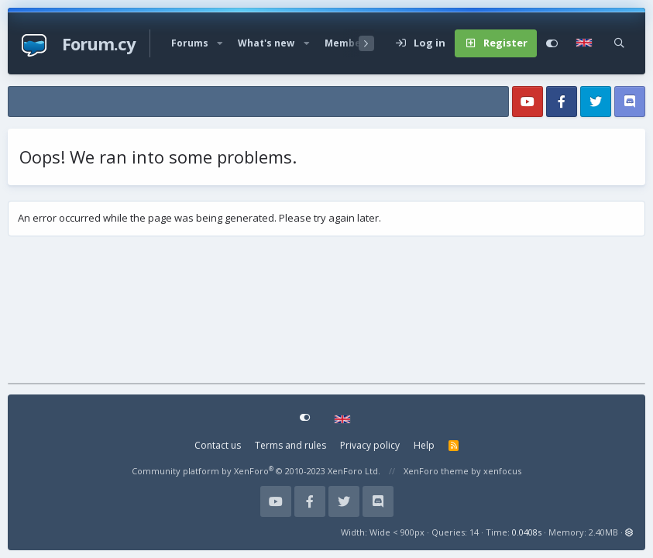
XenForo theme (436, 471)
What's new (266, 43)
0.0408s (526, 532)
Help (424, 445)
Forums (189, 43)
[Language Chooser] (586, 43)
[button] (220, 43)
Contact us (217, 445)
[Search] (619, 43)
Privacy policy (370, 445)
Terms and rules (290, 445)
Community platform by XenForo (256, 471)
